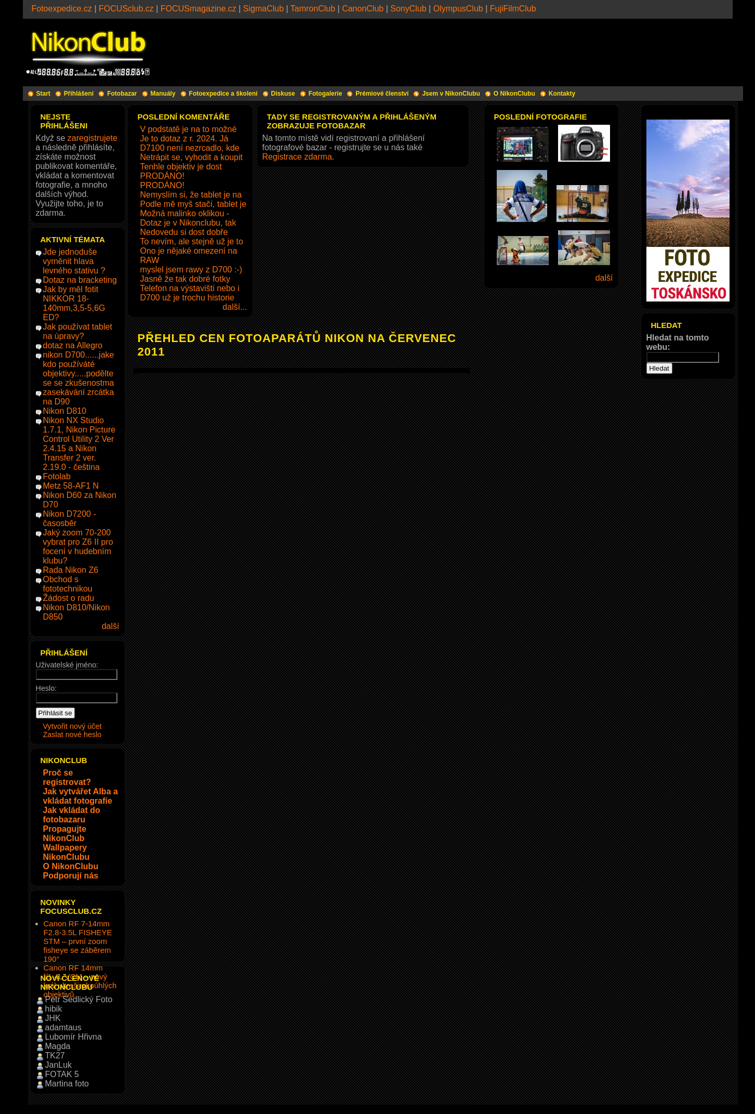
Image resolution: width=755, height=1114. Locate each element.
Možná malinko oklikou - (185, 213)
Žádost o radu (69, 598)
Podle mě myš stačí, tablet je (193, 204)
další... (234, 307)
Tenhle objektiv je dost (181, 166)
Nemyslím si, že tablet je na (191, 194)
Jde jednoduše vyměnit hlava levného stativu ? (74, 261)
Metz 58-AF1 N (71, 485)
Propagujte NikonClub (65, 833)
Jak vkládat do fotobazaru (71, 815)
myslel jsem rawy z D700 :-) (191, 269)
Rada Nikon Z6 (71, 570)
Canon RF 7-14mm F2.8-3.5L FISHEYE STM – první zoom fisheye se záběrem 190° (78, 941)
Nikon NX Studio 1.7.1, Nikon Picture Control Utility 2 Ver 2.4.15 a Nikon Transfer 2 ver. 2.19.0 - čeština (79, 443)
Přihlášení (79, 93)
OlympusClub (458, 8)
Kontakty (562, 93)
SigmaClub (263, 8)
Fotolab (57, 476)
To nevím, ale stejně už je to (191, 241)
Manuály (163, 93)
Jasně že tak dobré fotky (185, 278)
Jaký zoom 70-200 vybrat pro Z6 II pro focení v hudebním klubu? (78, 546)
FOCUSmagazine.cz (198, 8)
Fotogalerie (325, 93)
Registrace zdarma (297, 156)
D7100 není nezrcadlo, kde (190, 147)
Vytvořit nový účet (72, 726)
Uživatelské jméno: (67, 665)
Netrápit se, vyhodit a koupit (191, 157)
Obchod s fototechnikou (67, 584)
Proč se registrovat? (67, 777)
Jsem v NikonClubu (451, 93)
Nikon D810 (65, 411)
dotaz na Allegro (73, 345)
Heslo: (46, 688)
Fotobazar (122, 93)
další (111, 626)
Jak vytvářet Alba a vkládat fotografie (80, 796)
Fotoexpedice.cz (62, 8)
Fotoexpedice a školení (223, 93)
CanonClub (362, 8)
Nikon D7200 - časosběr (69, 518)
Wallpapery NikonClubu (66, 852)
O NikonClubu (514, 93)
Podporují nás (71, 875)
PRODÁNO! (162, 176)
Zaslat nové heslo (72, 734)
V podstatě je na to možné (188, 129)
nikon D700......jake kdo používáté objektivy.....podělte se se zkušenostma (78, 368)
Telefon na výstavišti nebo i (190, 288)
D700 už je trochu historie (187, 297)
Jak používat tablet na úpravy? (77, 331)
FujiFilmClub (513, 8)
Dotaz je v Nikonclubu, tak (188, 222)
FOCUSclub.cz (126, 8)
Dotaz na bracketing (80, 280)
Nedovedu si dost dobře (184, 232)
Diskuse (283, 93)
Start (43, 93)
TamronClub (312, 8)
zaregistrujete (92, 138)
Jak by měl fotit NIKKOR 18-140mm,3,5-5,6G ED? (74, 303)
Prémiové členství (381, 93)
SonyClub (408, 8)
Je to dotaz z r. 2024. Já (184, 138)
